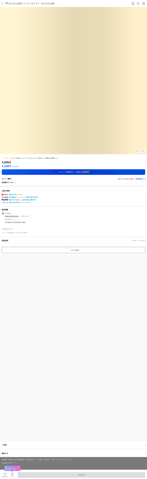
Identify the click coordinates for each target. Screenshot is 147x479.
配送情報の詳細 (7, 229)
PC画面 (40, 459)
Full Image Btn (143, 151)
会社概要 (4, 459)
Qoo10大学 (47, 459)
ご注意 (73, 445)
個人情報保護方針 (20, 459)
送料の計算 (24, 216)
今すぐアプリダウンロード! (59, 459)
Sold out (81, 476)
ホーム (70, 459)
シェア (12, 476)
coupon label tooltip (15, 182)
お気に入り (5, 476)
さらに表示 (75, 250)
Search (138, 3)
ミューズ (5, 158)
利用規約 (10, 459)
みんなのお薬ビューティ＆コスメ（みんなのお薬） (32, 3)
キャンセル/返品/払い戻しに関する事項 (14, 232)
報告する (73, 453)
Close (18, 467)
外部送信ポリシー (31, 459)
